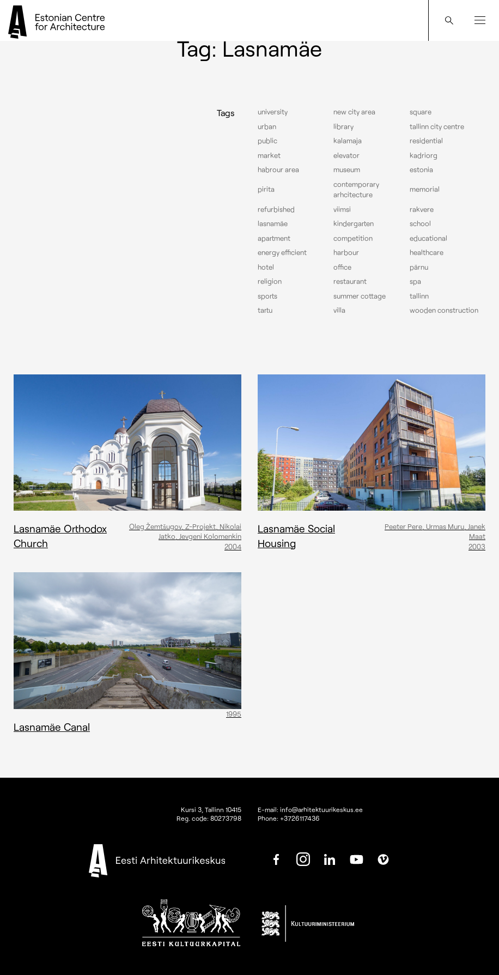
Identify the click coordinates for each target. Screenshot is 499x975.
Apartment (274, 238)
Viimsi (342, 209)
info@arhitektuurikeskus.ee (321, 809)
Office (342, 267)
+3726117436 (300, 818)
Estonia (421, 169)
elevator (346, 155)
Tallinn (419, 296)
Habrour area (278, 169)
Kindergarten (353, 223)
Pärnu (419, 267)
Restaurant (350, 281)
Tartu (265, 310)
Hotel (266, 267)
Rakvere (422, 209)
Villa (339, 310)
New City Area (354, 111)
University (273, 111)
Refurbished (276, 209)
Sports (267, 296)
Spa (415, 281)
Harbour (346, 252)
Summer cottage (359, 296)
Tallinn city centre (437, 126)
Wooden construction (444, 310)
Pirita (266, 189)
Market (269, 155)
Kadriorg (423, 155)
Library (343, 126)
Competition (353, 238)
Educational (428, 238)
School (420, 223)
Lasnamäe (273, 223)
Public (267, 140)
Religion (270, 281)
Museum (346, 169)
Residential (426, 140)
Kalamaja (347, 140)
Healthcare (426, 252)
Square (420, 111)
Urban (267, 126)
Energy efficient (282, 252)
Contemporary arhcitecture (356, 189)
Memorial (425, 189)
